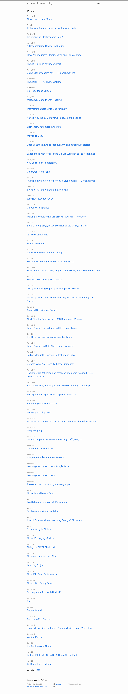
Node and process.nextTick (41, 556)
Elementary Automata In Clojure (44, 126)
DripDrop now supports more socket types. (49, 337)
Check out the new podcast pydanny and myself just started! (59, 144)
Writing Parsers (35, 637)
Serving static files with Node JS (44, 592)
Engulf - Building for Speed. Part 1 (45, 64)
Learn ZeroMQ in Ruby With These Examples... (51, 346)
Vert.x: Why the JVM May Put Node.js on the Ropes (54, 117)
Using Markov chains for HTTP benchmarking (51, 73)
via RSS (37, 670)
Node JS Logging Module (40, 538)
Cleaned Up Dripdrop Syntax (42, 310)
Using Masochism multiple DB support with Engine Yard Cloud (60, 628)
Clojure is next (34, 610)
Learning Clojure (35, 565)
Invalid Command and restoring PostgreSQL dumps (54, 520)
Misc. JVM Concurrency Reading (44, 100)
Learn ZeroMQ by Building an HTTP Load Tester (52, 328)
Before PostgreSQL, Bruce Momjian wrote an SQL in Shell (57, 225)
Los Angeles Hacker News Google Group (48, 466)
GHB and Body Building (39, 664)
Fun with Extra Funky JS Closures (44, 279)
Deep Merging (34, 430)
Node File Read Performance (42, 574)
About (99, 3)
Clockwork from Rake (38, 171)
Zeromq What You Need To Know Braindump (50, 364)
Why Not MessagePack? (40, 198)
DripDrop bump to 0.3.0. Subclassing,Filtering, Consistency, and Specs (60, 299)
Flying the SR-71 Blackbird (41, 547)
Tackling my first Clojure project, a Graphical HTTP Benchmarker (61, 180)
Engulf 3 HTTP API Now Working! (44, 82)
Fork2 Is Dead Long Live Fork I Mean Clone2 (50, 261)
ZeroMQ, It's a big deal (38, 412)
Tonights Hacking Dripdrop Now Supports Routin (53, 288)
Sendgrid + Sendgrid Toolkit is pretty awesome (51, 394)
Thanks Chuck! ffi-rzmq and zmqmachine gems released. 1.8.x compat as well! (60, 375)
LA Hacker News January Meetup (44, 252)
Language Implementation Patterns (46, 457)
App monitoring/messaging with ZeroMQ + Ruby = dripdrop (58, 385)
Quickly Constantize (37, 234)
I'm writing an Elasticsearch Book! (45, 37)
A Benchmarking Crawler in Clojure (45, 46)
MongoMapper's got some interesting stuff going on (54, 439)
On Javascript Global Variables (43, 511)
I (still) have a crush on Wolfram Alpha (47, 502)
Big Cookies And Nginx (39, 646)
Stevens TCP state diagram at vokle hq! (48, 189)
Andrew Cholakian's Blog (39, 3)
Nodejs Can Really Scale (40, 583)
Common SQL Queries (39, 619)
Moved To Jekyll (35, 135)
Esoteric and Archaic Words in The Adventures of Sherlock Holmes (62, 421)
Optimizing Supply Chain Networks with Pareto (51, 28)
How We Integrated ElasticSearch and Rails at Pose (54, 55)
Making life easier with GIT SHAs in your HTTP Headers (56, 216)
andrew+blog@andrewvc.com (37, 686)
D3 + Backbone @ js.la (39, 91)
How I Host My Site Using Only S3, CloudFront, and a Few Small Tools (63, 270)
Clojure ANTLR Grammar (40, 448)
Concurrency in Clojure (39, 529)
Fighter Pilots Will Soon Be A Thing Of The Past (52, 655)
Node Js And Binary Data (40, 493)
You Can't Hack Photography (42, 162)
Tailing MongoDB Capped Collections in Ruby (51, 355)
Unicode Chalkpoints (38, 207)
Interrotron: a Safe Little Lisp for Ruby (47, 108)
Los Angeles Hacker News (41, 475)
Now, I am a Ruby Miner (39, 19)
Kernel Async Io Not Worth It (42, 403)
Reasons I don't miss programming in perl (49, 484)
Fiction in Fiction (36, 243)
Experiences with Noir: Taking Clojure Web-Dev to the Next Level (61, 153)
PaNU (30, 601)
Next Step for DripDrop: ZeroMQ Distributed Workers (54, 319)
